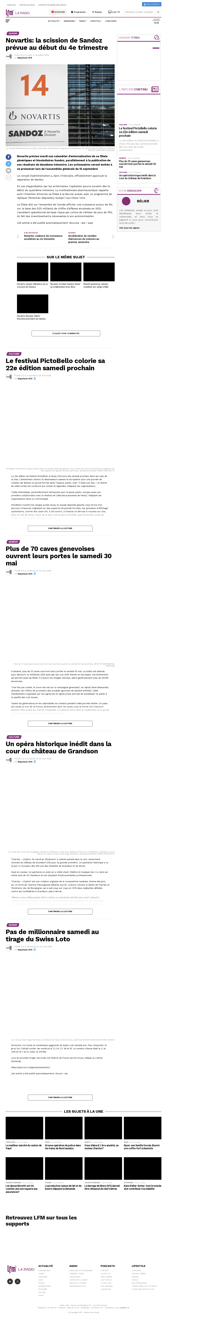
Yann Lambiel (107, 1278)
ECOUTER (58, 12)
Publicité (11, 5)
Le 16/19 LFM (106, 1284)
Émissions (69, 21)
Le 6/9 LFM (105, 1275)
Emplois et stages (78, 1284)
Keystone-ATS (25, 58)
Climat (41, 1275)
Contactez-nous (27, 5)
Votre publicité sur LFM (143, 1290)
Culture (42, 1293)
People (135, 1281)
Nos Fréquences (139, 1284)
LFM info (104, 1272)
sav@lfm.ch (124, 1309)
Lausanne (42, 1278)
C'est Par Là (106, 1281)
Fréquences (75, 1278)
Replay (97, 12)
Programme (78, 12)
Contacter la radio (79, 1281)
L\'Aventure (106, 1290)
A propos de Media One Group (52, 5)
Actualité (53, 21)
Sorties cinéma (139, 1275)
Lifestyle (95, 21)
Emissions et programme (81, 1272)
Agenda (135, 1278)
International (44, 1287)
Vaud (40, 1281)
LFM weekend (107, 1287)
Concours (110, 21)
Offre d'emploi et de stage (144, 1287)
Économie (42, 1290)
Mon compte (152, 4)
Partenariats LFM (78, 1287)
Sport (41, 1296)
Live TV (114, 12)
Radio (82, 21)
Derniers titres (77, 1275)
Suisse (41, 1284)
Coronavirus (44, 1272)
